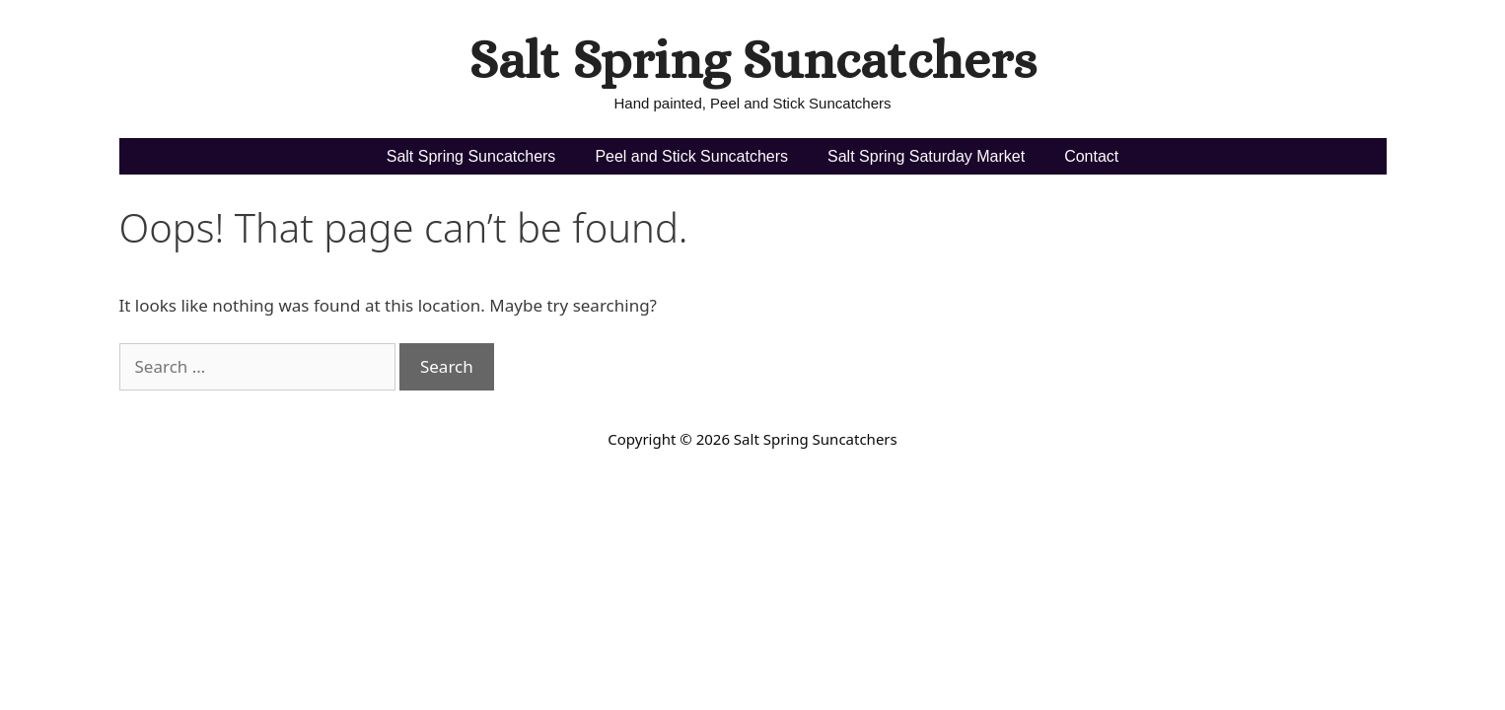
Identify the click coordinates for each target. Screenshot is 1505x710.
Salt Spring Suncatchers (752, 60)
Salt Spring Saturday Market (926, 156)
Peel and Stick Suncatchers (691, 156)
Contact (1091, 156)
